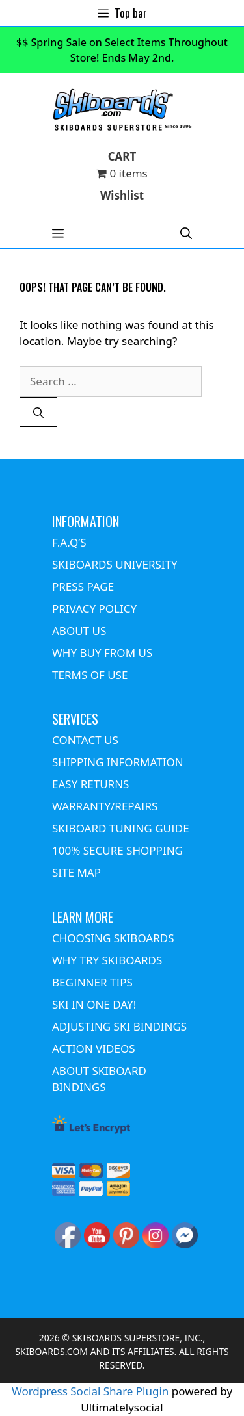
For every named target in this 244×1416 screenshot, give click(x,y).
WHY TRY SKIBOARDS (107, 960)
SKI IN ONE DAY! (94, 1004)
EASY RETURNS (90, 784)
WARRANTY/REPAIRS (104, 806)
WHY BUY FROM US (102, 652)
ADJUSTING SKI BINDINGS (119, 1026)
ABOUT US (79, 630)
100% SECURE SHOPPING (117, 850)
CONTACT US (85, 739)
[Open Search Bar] (186, 232)
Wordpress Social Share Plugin (92, 1391)
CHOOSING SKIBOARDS (113, 938)
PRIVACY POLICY (94, 608)
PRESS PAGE (83, 586)
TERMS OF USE (90, 674)
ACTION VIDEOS (93, 1048)
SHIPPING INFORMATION (117, 761)
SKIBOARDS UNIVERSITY (115, 564)
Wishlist (122, 195)
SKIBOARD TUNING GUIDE (120, 828)
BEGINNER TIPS (92, 982)
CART (122, 156)
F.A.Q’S (69, 542)
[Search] (38, 412)
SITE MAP (76, 872)
